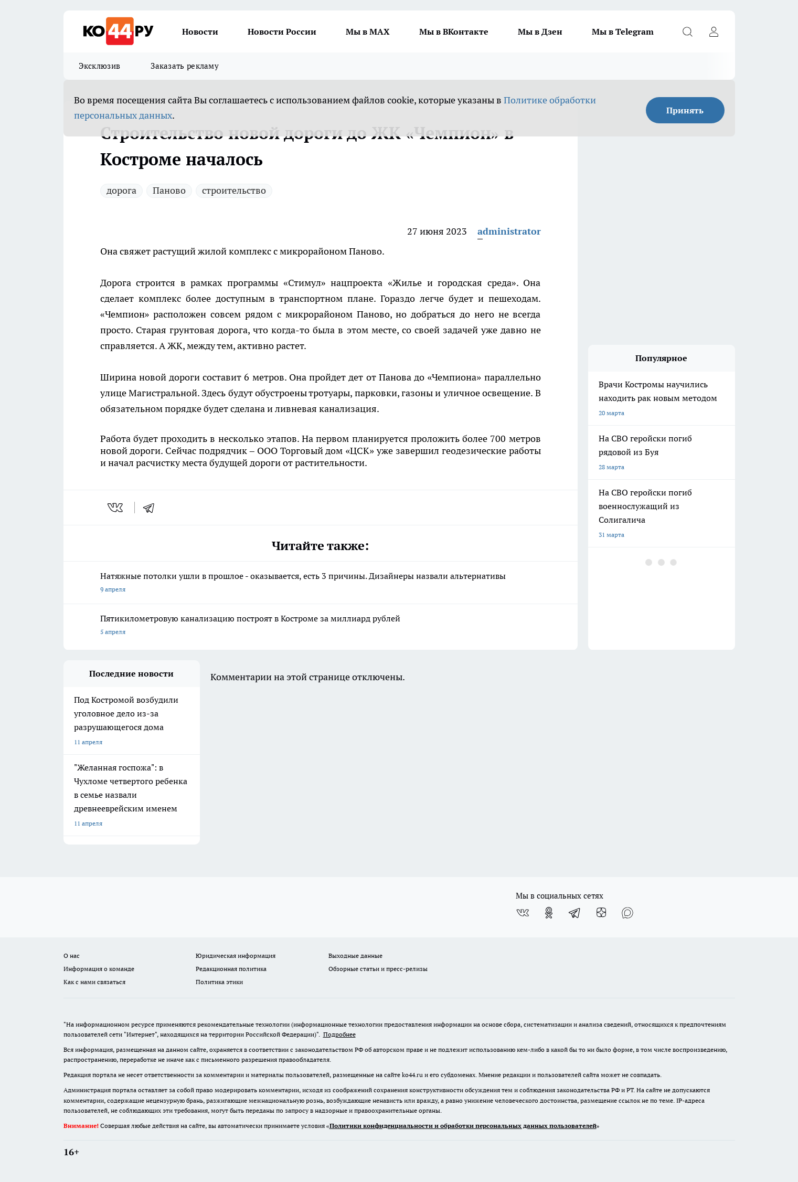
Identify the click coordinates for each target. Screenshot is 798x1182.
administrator (509, 231)
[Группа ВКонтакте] (522, 912)
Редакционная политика (231, 969)
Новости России (282, 31)
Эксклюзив (100, 66)
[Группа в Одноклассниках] (549, 912)
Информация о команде (98, 969)
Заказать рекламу (185, 66)
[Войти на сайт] (714, 31)
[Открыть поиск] (687, 31)
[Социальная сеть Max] (627, 912)
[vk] (116, 507)
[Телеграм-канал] (575, 912)
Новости (200, 31)
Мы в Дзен (540, 31)
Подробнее (339, 1034)
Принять (685, 110)
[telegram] (152, 507)
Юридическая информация (235, 955)
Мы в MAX (368, 31)
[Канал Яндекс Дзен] (601, 912)
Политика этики (219, 982)
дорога (121, 190)
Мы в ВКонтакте (453, 31)
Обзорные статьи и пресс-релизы (378, 969)
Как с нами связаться (94, 982)
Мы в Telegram (623, 31)
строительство (234, 190)
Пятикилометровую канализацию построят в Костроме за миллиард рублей (320, 626)
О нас (71, 955)
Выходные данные (355, 955)
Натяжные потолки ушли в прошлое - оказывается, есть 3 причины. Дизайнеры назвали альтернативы (320, 583)
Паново (169, 190)
